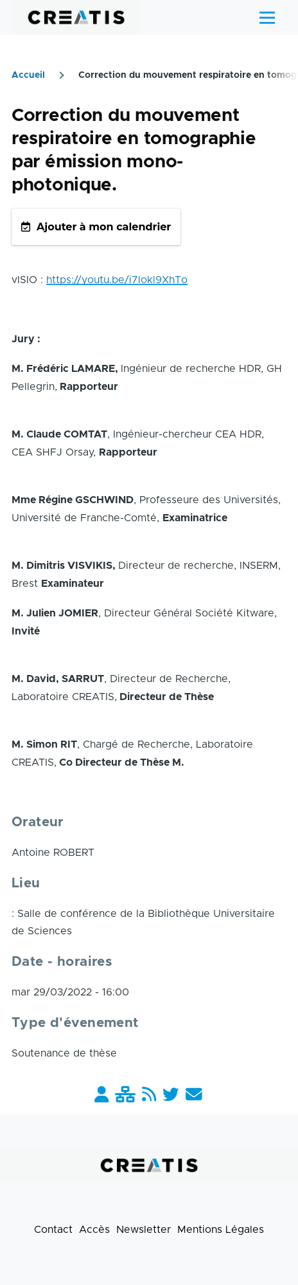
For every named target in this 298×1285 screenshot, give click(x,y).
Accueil (28, 75)
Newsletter (143, 1230)
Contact (53, 1230)
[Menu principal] (267, 17)
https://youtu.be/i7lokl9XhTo (117, 280)
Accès (94, 1230)
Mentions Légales (220, 1230)
